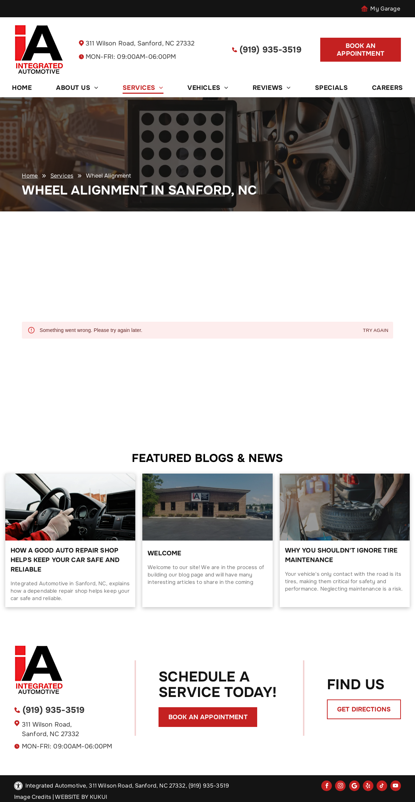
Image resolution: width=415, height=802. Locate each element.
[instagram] (340, 787)
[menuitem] (21, 87)
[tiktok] (382, 787)
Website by (71, 797)
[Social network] (354, 787)
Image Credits (32, 797)
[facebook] (326, 787)
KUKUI (98, 797)
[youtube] (395, 787)
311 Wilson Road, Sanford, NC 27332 (140, 43)
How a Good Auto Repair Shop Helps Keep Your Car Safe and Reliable (65, 560)
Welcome (164, 553)
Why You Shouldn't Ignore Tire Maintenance (341, 555)
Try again (375, 330)
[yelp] (368, 787)
